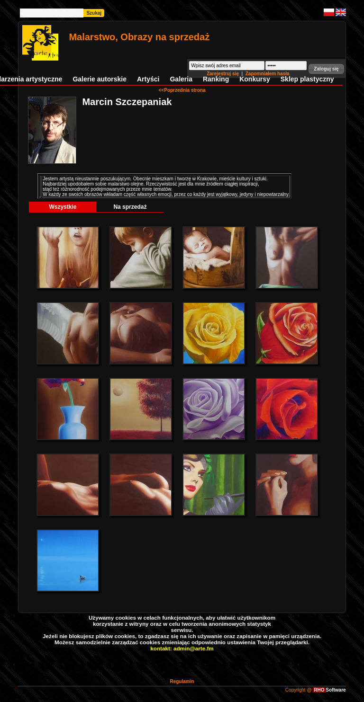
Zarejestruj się (223, 73)
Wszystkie (62, 207)
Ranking (216, 79)
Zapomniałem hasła (268, 73)
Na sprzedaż (129, 207)
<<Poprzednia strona (182, 90)
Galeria (181, 79)
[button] (326, 69)
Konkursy (254, 79)
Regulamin (182, 681)
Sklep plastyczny (307, 79)
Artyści (148, 79)
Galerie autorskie (100, 79)
